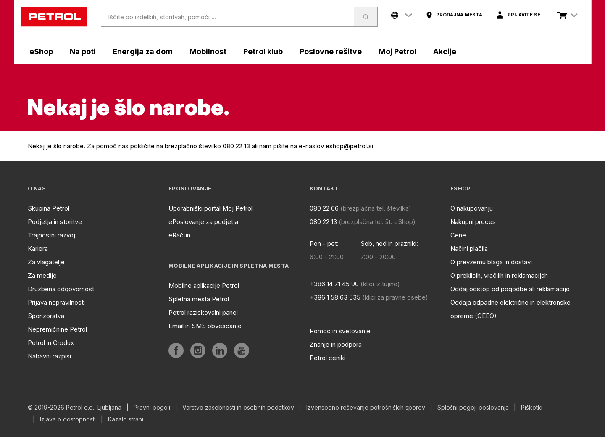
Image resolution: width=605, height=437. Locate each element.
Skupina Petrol (48, 208)
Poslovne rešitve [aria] (331, 51)
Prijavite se (524, 15)
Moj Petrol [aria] (397, 51)
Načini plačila (469, 249)
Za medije (42, 275)
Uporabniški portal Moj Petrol (210, 208)
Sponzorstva (46, 316)
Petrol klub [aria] (263, 51)
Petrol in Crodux (51, 343)
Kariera (38, 249)
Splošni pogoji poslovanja (473, 407)
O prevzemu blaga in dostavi (491, 262)
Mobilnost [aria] (207, 51)
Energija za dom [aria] (143, 51)
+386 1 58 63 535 (335, 297)
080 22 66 (324, 208)
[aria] (454, 15)
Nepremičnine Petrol (57, 329)
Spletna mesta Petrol (198, 299)
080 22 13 (323, 222)
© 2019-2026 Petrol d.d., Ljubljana (74, 407)
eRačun (179, 235)
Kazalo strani (125, 419)
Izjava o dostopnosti (68, 419)
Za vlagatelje (46, 262)
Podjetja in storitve (55, 222)
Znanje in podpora (336, 344)
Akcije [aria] (444, 51)
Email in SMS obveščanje (205, 326)
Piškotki (531, 407)
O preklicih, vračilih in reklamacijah (499, 275)
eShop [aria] (41, 51)
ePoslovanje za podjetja (203, 222)
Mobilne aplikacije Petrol (203, 286)
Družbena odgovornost (61, 289)
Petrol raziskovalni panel (203, 312)
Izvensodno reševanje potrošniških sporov (365, 407)
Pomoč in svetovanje (340, 331)
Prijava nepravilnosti (56, 302)
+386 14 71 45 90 (334, 284)
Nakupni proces (473, 222)
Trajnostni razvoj (51, 235)
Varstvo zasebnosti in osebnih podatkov (238, 407)
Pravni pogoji (152, 407)
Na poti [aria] (83, 51)
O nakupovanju (471, 208)
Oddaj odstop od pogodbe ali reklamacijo (510, 289)
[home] (54, 17)
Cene (458, 235)
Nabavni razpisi (49, 356)
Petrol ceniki (327, 358)
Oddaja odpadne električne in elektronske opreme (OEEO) (510, 309)
